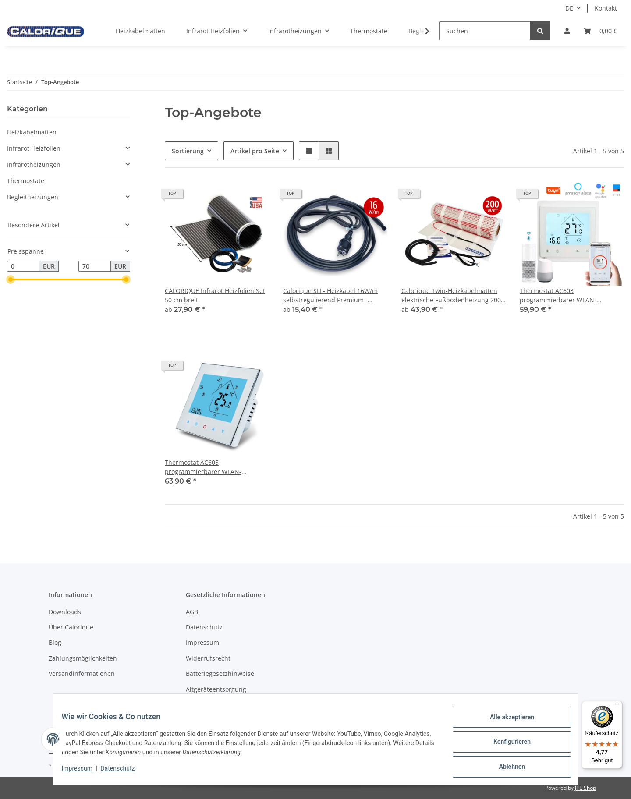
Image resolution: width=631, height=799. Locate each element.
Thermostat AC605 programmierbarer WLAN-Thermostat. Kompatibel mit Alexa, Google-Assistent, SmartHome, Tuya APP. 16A (215, 467)
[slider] (10, 280)
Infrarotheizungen (33, 164)
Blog (55, 642)
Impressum (202, 642)
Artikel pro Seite (254, 151)
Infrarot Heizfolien (33, 148)
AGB (192, 612)
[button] (567, 31)
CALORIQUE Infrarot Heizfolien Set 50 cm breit (215, 295)
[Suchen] (485, 30)
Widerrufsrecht (208, 658)
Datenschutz (204, 627)
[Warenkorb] (600, 31)
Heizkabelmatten (32, 132)
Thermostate (25, 181)
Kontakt (606, 8)
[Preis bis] (94, 266)
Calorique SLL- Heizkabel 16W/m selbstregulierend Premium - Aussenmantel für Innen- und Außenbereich (330, 295)
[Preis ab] (23, 266)
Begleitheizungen (32, 197)
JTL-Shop (585, 788)
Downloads (65, 612)
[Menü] (617, 706)
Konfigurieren (506, 745)
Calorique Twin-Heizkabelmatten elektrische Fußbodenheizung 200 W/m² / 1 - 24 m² (451, 295)
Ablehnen (506, 767)
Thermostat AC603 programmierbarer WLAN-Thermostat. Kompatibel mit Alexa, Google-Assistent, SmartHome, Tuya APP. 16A (570, 295)
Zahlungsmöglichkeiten (83, 658)
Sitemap (198, 704)
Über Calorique (71, 627)
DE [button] (569, 8)
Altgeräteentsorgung (216, 689)
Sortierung (188, 151)
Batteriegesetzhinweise (220, 673)
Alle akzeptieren (506, 722)
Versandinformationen (82, 673)
